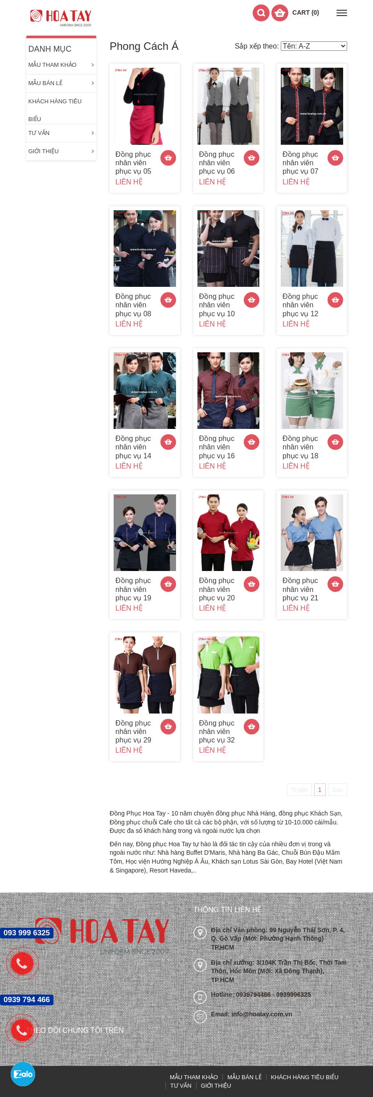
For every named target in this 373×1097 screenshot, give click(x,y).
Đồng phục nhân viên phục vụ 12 (300, 305)
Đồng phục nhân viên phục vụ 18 (300, 447)
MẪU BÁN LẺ (61, 83)
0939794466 (254, 994)
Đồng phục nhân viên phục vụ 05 (133, 163)
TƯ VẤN (61, 133)
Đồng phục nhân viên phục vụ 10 (217, 305)
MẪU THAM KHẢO (61, 65)
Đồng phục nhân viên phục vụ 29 (133, 731)
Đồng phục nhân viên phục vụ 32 (217, 731)
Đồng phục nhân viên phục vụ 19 (133, 589)
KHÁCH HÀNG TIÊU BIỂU (55, 104)
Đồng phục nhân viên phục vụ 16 (217, 447)
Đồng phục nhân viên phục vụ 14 (133, 447)
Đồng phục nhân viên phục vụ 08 (133, 305)
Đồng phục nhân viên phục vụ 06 (217, 163)
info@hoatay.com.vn (261, 1014)
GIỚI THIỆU (61, 151)
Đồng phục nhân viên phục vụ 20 (217, 589)
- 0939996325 (291, 994)
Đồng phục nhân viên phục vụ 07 (300, 163)
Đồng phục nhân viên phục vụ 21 (300, 589)
